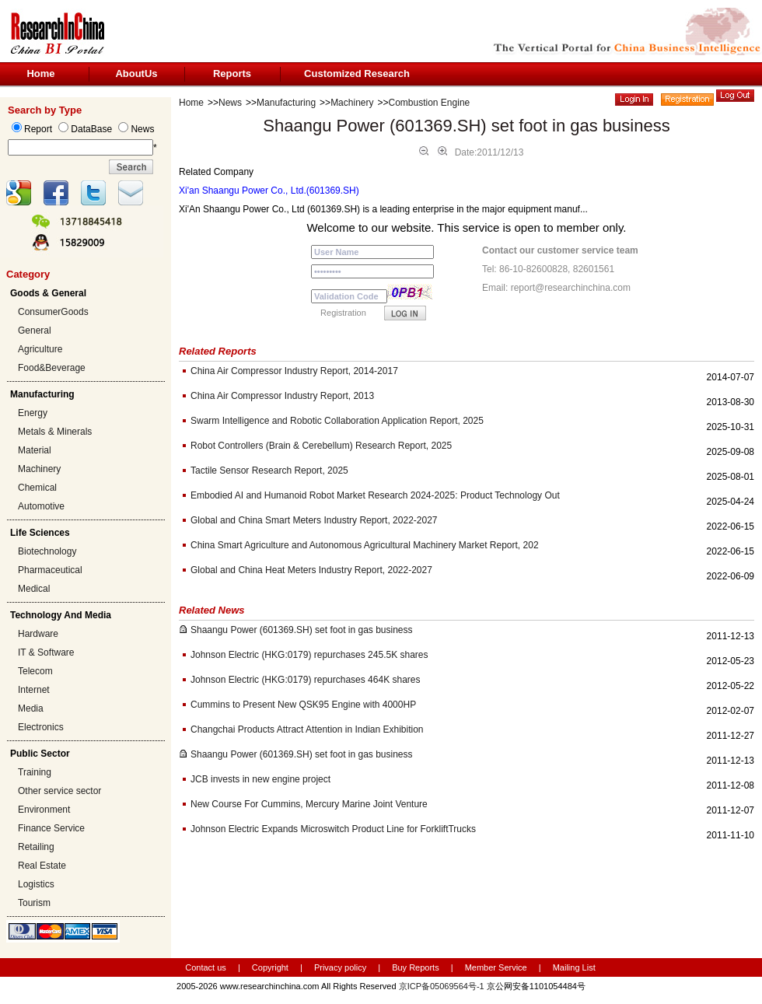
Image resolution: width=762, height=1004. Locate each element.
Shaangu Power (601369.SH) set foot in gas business (301, 629)
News (230, 102)
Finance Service (51, 828)
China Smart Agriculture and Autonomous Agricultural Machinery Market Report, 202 (364, 545)
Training (34, 772)
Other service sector (59, 790)
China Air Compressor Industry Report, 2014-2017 (294, 371)
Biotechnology (47, 551)
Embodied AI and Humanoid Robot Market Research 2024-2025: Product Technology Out (375, 495)
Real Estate (42, 865)
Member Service (496, 967)
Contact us (205, 967)
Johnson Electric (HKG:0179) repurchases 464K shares (305, 679)
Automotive (41, 506)
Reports (232, 73)
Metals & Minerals (55, 431)
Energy (32, 413)
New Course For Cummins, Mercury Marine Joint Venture (309, 804)
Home (40, 73)
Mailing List (574, 967)
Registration (343, 312)
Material (34, 450)
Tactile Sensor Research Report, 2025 (269, 470)
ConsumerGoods (53, 311)
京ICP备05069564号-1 (441, 986)
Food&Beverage (52, 367)
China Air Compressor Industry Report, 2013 (282, 395)
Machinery (39, 469)
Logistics (36, 884)
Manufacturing (286, 102)
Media (31, 708)
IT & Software (46, 652)
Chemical (37, 487)
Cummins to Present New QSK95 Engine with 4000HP (303, 704)
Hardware (38, 633)
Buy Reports (415, 967)
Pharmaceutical (50, 570)
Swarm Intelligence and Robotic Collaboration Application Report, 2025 (337, 420)
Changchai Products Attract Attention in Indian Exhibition (307, 729)
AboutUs (136, 73)
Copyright (270, 967)
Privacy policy (341, 967)
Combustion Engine (429, 102)
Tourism (34, 902)
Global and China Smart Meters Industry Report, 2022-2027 (314, 520)
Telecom (35, 671)
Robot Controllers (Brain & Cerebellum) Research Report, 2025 (321, 445)
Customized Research (357, 73)
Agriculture (40, 349)
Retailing (36, 846)
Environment (44, 809)
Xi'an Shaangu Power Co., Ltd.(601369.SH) (269, 190)
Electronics (41, 727)
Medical (34, 588)
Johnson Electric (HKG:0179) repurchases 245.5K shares (309, 654)
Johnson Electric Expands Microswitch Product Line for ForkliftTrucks (333, 829)
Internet (34, 689)
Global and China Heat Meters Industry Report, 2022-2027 (311, 570)
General (34, 330)
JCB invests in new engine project (260, 779)
